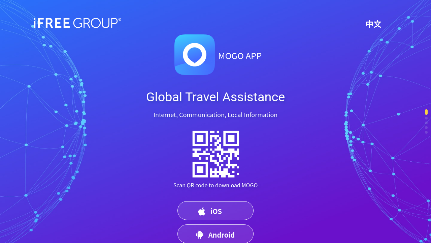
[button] (426, 112)
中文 (373, 23)
